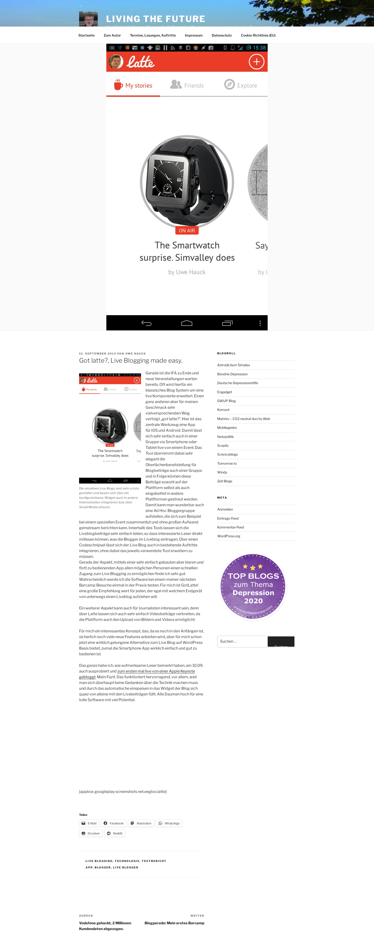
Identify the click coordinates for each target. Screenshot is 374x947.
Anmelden (225, 509)
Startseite (86, 35)
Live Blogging (99, 861)
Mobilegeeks (227, 427)
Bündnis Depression (232, 374)
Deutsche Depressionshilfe (237, 383)
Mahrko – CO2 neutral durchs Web (243, 419)
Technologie (127, 861)
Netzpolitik (225, 437)
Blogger (103, 867)
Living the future (156, 19)
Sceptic (223, 445)
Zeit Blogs (224, 481)
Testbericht (154, 861)
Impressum (194, 35)
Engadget (224, 392)
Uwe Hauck (135, 353)
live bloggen (125, 867)
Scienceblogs (227, 454)
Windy (222, 472)
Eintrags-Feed (227, 518)
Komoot (223, 410)
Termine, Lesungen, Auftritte (153, 35)
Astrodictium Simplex (233, 365)
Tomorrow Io (227, 463)
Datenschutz (222, 35)
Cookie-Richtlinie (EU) (258, 35)
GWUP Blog (226, 401)
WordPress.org (228, 536)
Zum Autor (112, 35)
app (89, 867)
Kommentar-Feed (230, 527)
